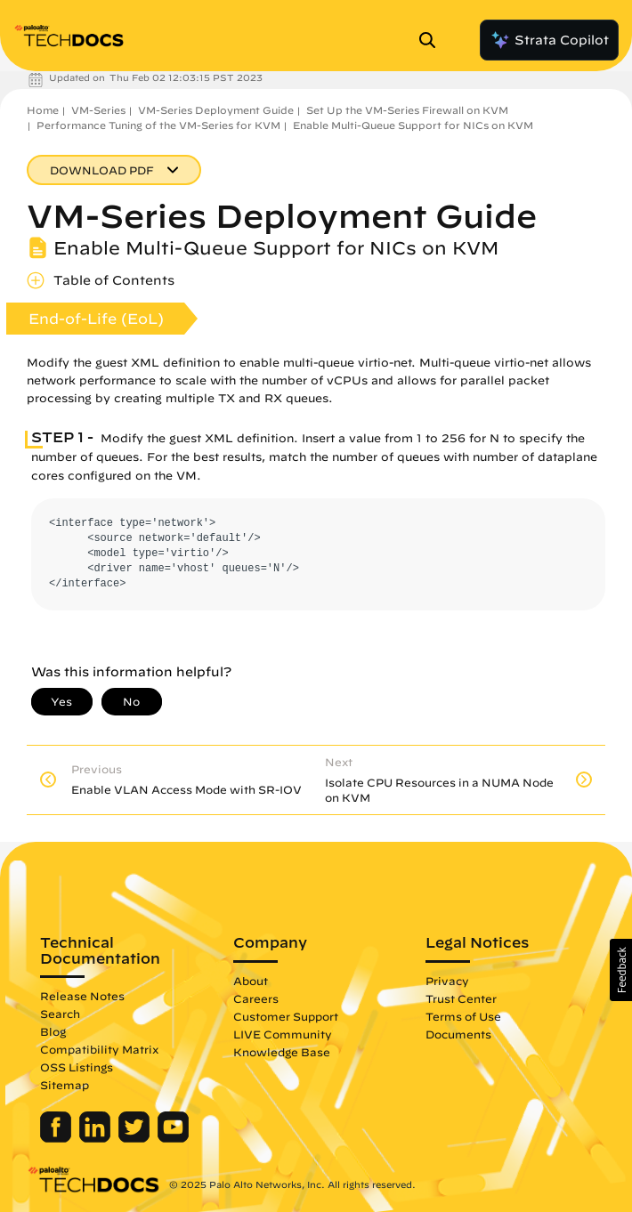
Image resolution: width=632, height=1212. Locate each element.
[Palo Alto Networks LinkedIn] (96, 1138)
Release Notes (82, 996)
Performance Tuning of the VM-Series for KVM (158, 125)
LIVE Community (282, 1034)
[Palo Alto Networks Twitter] (135, 1138)
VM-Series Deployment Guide (216, 110)
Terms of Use (463, 1016)
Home (43, 110)
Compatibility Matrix (99, 1049)
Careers (256, 998)
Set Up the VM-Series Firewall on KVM (407, 110)
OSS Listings (76, 1067)
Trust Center (461, 998)
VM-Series (98, 110)
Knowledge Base (281, 1052)
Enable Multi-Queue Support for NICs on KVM (413, 125)
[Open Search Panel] (432, 40)
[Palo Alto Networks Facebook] (57, 1138)
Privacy (447, 980)
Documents (458, 1034)
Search (60, 1013)
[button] (621, 970)
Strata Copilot (549, 40)
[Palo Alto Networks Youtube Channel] (173, 1138)
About (250, 980)
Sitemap (64, 1085)
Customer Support (285, 1016)
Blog (53, 1031)
